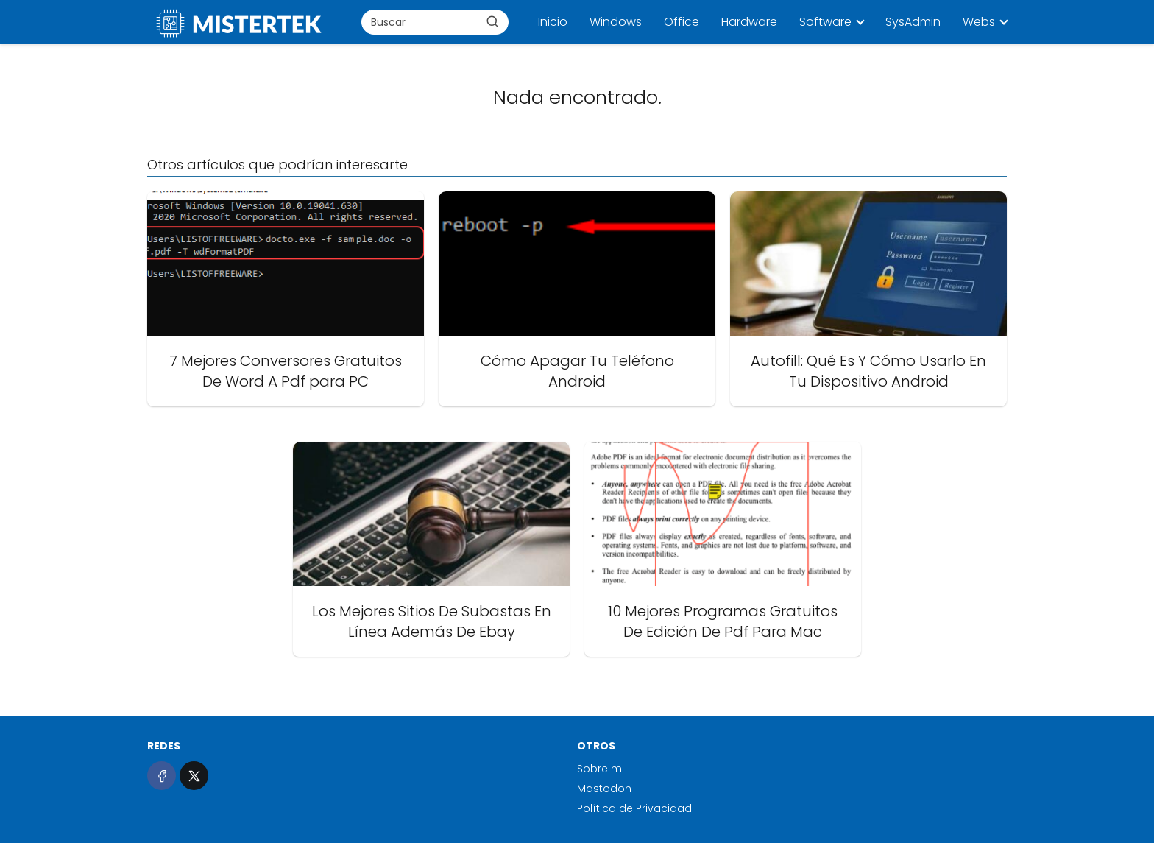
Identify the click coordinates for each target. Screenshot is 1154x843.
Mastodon (604, 788)
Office (681, 21)
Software (825, 21)
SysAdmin (913, 21)
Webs (979, 21)
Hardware (749, 21)
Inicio (552, 21)
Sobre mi (600, 768)
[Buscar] (492, 21)
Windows (616, 21)
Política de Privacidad (634, 808)
